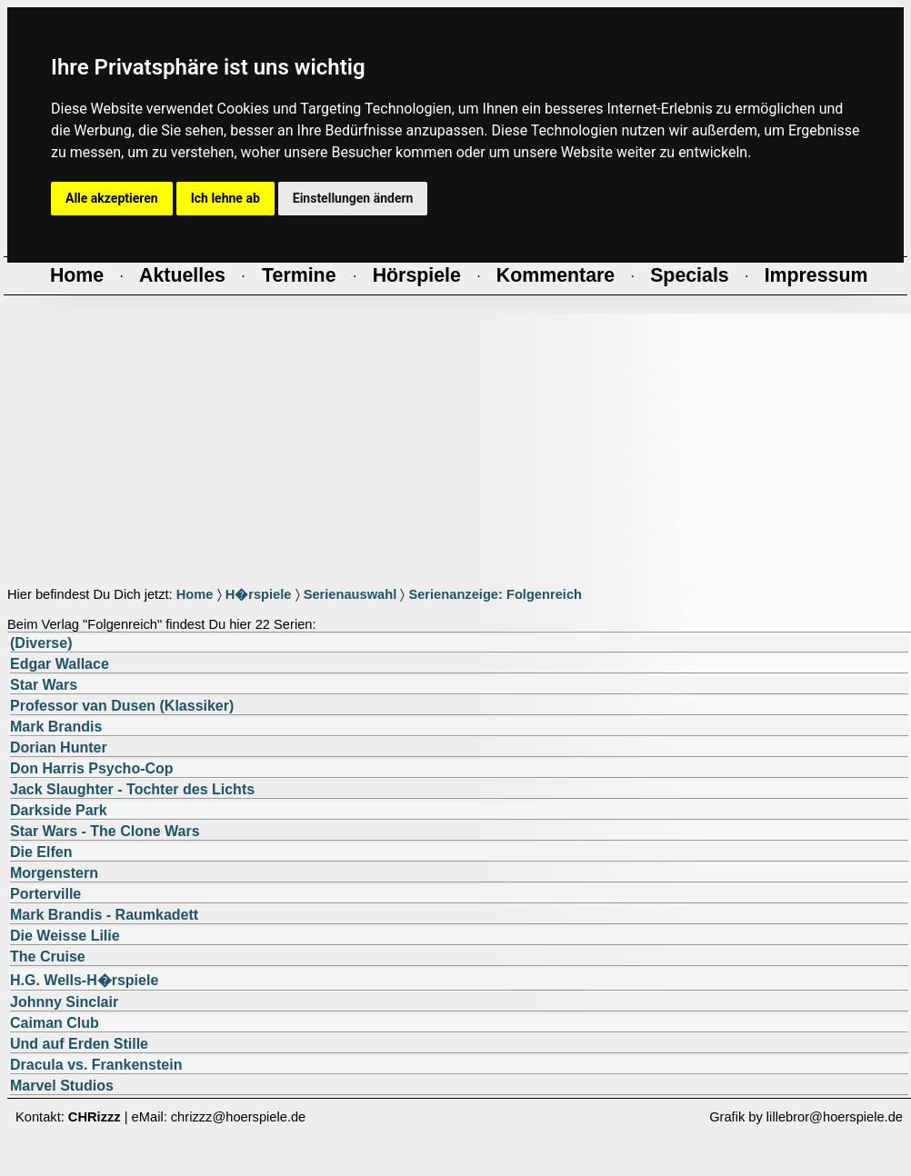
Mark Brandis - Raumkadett (104, 914)
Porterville (45, 894)
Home (195, 594)
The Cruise (47, 956)
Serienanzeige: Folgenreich (495, 594)
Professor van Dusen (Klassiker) (122, 705)
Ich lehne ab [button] (225, 198)
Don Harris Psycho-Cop (92, 768)
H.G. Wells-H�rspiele (84, 980)
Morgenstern (54, 873)
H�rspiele (258, 594)
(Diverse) (41, 643)
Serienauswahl (350, 594)
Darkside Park (58, 810)
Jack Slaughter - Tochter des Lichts (132, 789)
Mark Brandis (56, 726)
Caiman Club (54, 1023)
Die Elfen (41, 852)
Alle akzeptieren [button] (111, 198)
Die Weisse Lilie (65, 935)
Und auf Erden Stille (79, 1043)
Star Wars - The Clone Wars (105, 831)
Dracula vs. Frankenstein (96, 1064)
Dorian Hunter (58, 747)
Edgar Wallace (59, 664)
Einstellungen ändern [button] (353, 198)
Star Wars (43, 685)
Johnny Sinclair (64, 1002)
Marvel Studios (62, 1085)
